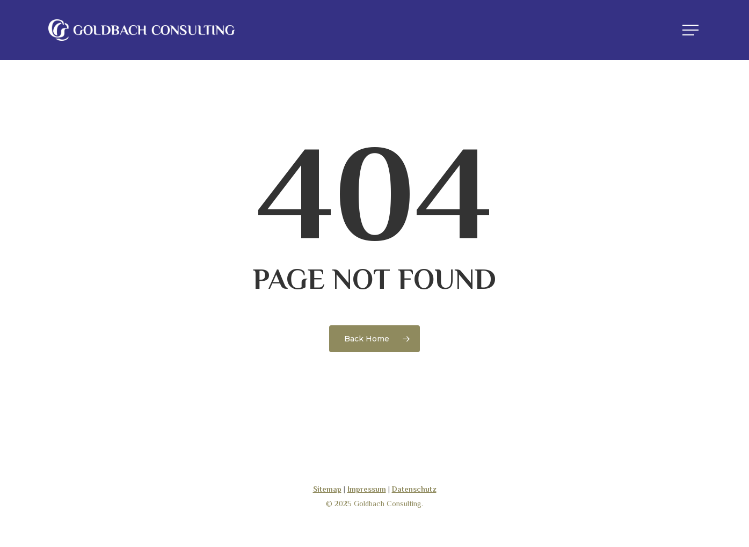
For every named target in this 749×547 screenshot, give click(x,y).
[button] (691, 30)
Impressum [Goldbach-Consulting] (366, 489)
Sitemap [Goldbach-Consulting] (327, 489)
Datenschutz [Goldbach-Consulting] (414, 489)
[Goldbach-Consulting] (141, 30)
